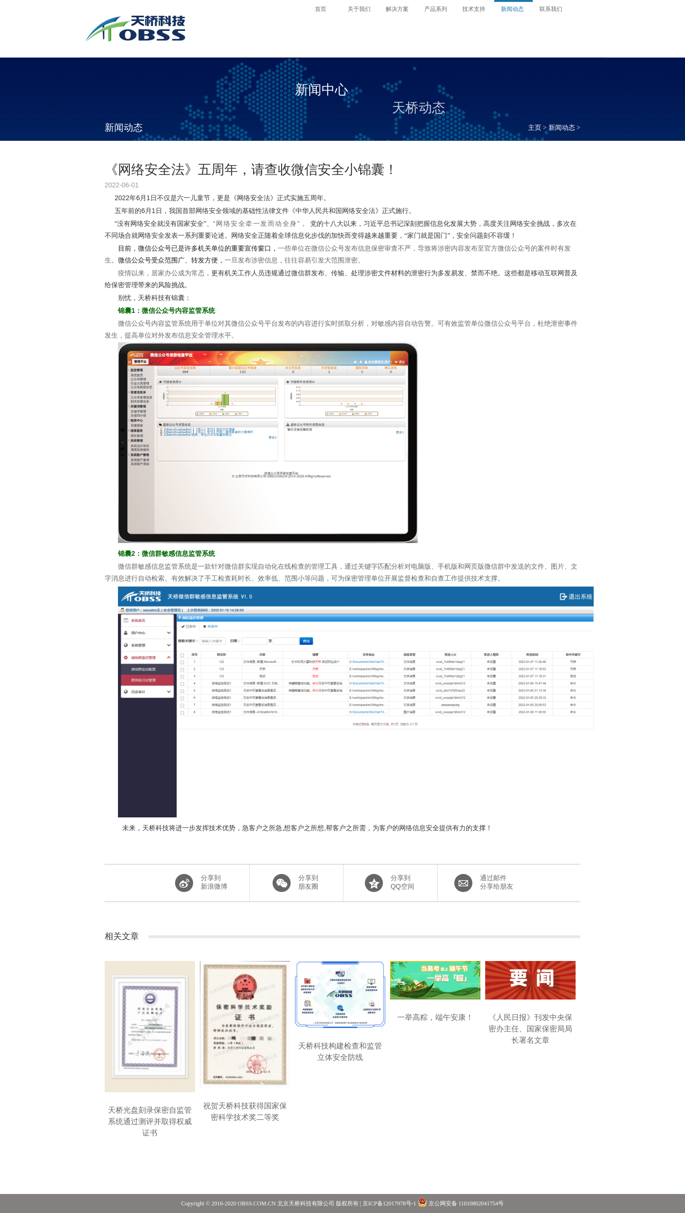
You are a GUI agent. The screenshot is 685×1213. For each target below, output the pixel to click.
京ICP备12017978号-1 (389, 1203)
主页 (534, 127)
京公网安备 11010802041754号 (461, 1202)
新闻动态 (561, 127)
